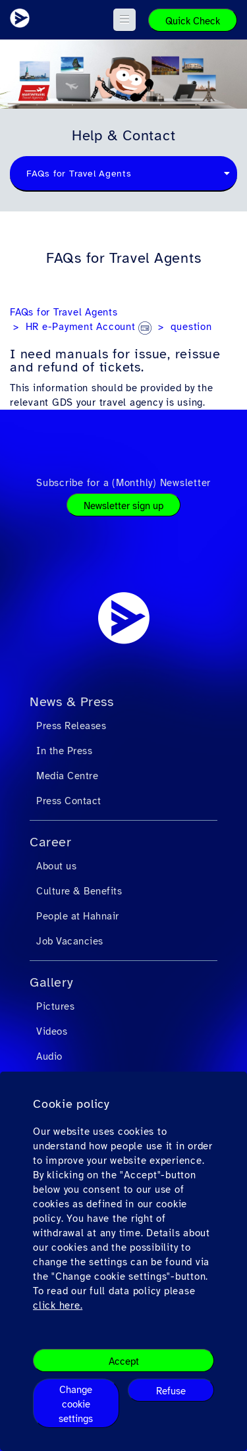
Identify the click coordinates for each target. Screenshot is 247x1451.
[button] (124, 20)
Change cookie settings (76, 1404)
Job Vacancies (69, 941)
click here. (57, 1305)
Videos (51, 1031)
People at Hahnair (77, 916)
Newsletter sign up (123, 506)
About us (56, 866)
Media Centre (67, 776)
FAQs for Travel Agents (64, 312)
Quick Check (192, 21)
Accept (124, 1361)
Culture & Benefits (79, 891)
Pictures (55, 1006)
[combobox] (123, 174)
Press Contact (68, 801)
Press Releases (71, 726)
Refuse (171, 1391)
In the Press (64, 751)
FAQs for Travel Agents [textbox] (79, 173)
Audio (49, 1056)
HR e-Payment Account (89, 327)
